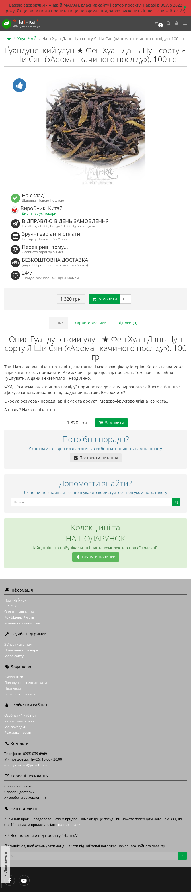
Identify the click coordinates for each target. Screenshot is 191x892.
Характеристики (90, 323)
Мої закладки (15, 726)
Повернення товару (21, 650)
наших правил (70, 824)
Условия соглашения (22, 623)
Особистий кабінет (20, 715)
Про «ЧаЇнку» (15, 600)
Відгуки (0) (127, 323)
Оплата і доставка (19, 611)
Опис (59, 323)
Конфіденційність (19, 617)
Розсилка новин (17, 732)
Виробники (13, 676)
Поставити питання (95, 457)
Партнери (12, 688)
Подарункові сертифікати (25, 682)
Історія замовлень (19, 721)
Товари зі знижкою (20, 694)
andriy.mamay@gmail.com (25, 765)
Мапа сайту (14, 655)
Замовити (104, 299)
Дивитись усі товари (39, 213)
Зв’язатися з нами (19, 644)
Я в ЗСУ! (10, 606)
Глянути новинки (96, 557)
